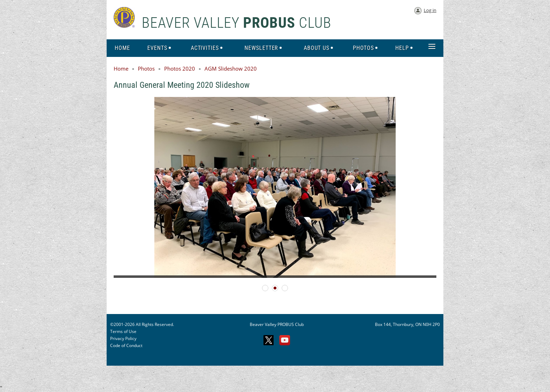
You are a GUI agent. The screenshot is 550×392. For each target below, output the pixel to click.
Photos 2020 (179, 68)
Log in (430, 10)
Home (121, 68)
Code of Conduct (126, 345)
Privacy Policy (123, 338)
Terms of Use (123, 331)
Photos (146, 68)
